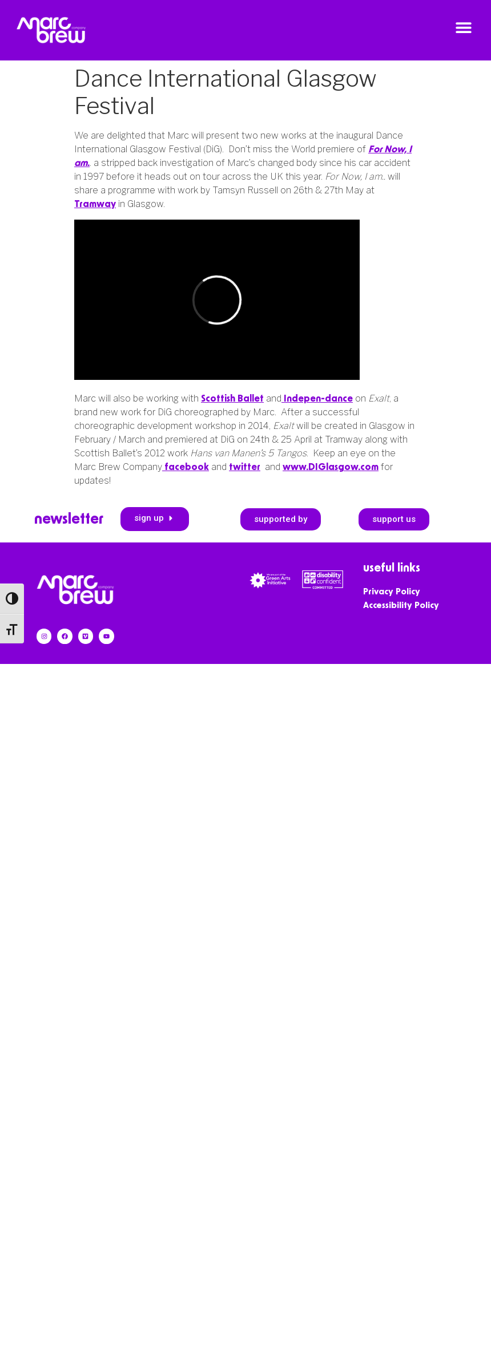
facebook (185, 467)
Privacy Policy (391, 592)
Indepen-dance (317, 398)
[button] (464, 27)
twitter (244, 467)
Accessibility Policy (401, 605)
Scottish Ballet (232, 398)
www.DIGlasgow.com (331, 467)
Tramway (95, 204)
